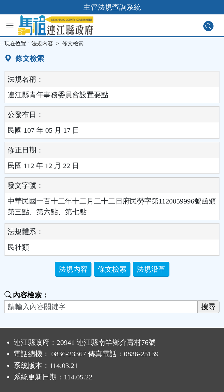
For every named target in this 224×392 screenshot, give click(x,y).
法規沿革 (151, 269)
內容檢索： (26, 295)
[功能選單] (10, 25)
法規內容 (42, 44)
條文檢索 (112, 269)
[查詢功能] (208, 26)
